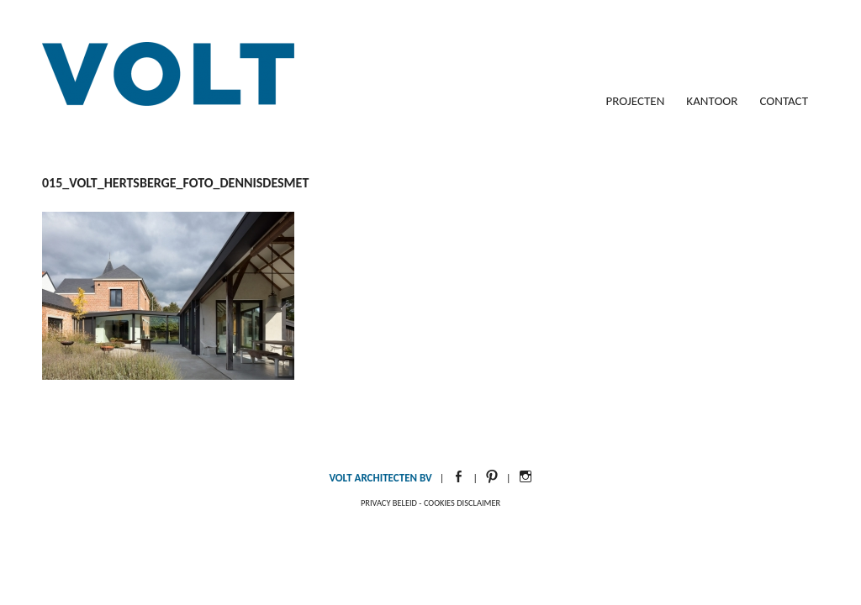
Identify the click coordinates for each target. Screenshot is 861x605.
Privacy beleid (389, 502)
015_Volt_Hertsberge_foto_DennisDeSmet (175, 183)
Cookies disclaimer (462, 502)
